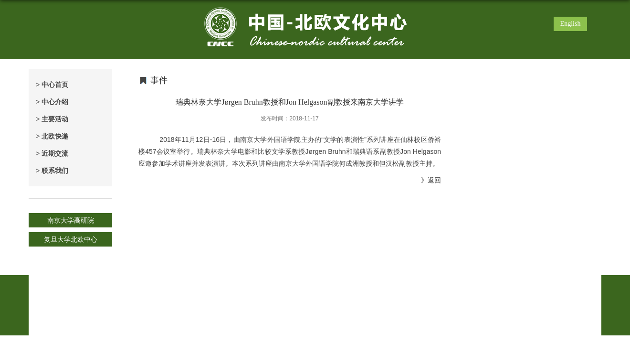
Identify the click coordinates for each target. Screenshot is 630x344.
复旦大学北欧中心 (70, 239)
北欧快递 (52, 136)
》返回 (431, 180)
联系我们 (52, 170)
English (570, 23)
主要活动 (52, 119)
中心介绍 (52, 102)
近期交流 (52, 153)
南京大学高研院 (70, 220)
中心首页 (52, 84)
